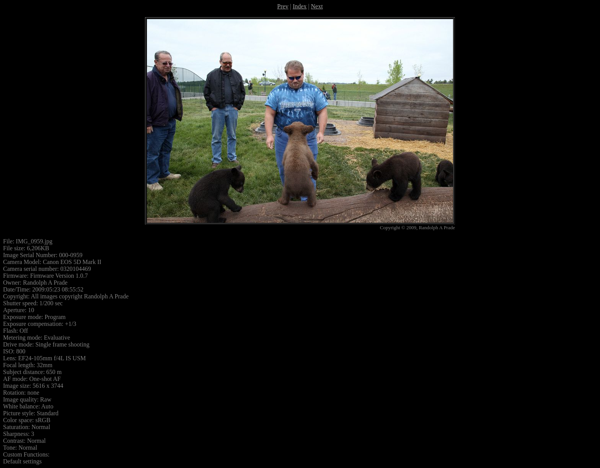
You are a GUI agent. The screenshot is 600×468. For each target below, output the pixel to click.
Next (317, 6)
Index (300, 6)
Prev (282, 6)
